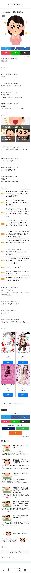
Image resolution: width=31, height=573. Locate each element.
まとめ (4, 410)
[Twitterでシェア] (6, 48)
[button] (25, 53)
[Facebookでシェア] (15, 48)
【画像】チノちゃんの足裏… (14, 267)
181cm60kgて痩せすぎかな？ (15, 403)
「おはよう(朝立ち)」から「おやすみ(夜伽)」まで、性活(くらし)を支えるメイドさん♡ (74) (17, 252)
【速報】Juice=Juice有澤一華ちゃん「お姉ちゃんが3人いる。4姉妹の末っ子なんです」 (17, 243)
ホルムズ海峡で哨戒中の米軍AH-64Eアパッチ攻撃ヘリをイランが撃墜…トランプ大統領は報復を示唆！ (17, 194)
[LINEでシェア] (15, 53)
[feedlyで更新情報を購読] (22, 428)
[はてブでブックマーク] (25, 48)
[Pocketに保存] (6, 53)
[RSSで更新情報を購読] (15, 433)
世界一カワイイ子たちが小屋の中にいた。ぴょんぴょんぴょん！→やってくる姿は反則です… (17, 202)
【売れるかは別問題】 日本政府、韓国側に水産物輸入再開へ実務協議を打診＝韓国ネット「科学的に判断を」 (17, 234)
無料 (8, 394)
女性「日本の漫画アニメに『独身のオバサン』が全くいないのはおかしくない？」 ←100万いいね (17, 261)
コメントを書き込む (15, 552)
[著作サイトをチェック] (8, 428)
